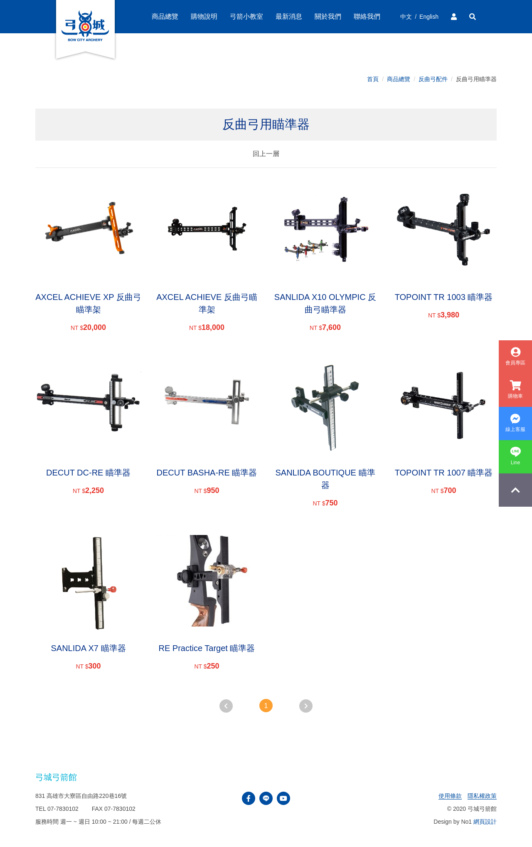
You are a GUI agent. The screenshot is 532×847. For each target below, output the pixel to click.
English (428, 16)
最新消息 (289, 16)
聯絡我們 (367, 16)
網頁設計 (485, 821)
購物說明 (204, 16)
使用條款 (450, 796)
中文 (406, 16)
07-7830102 (63, 808)
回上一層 (266, 153)
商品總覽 (398, 79)
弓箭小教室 (246, 16)
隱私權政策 (482, 796)
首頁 (373, 79)
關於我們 (328, 16)
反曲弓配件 (433, 79)
